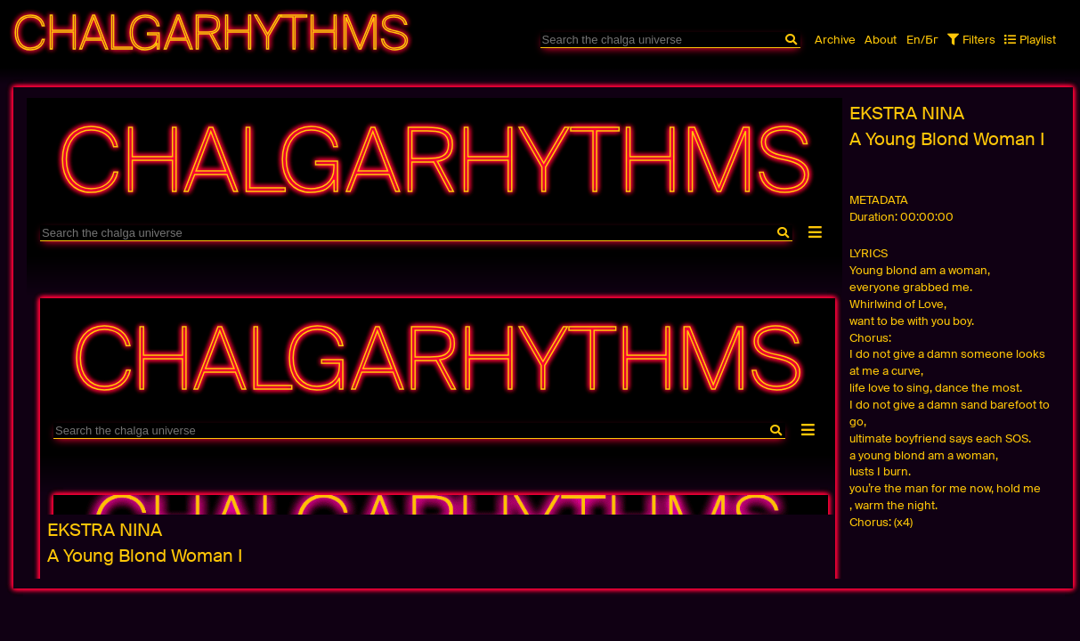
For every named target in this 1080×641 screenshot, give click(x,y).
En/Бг (922, 39)
